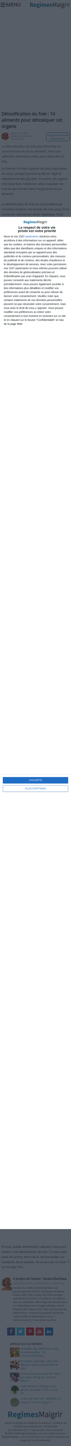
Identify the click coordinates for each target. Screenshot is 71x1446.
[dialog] (35, 723)
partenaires (32, 236)
